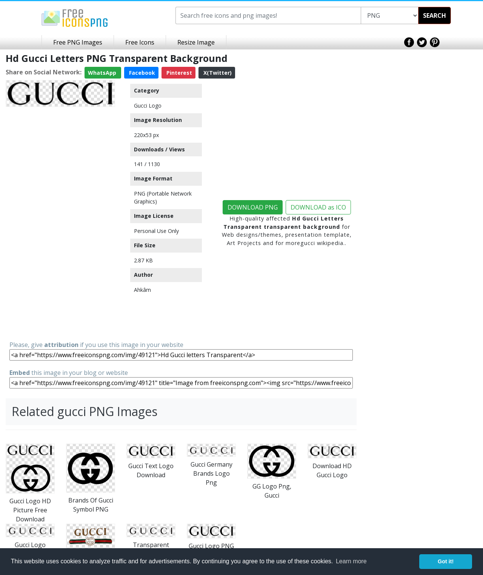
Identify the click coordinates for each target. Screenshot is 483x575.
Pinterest (178, 72)
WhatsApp (103, 72)
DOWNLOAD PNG (253, 207)
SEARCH (434, 15)
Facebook (141, 72)
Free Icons (139, 42)
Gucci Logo (148, 105)
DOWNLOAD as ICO (318, 207)
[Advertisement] (60, 223)
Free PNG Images (77, 42)
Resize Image (196, 42)
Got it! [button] (446, 561)
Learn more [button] (351, 561)
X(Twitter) (217, 72)
